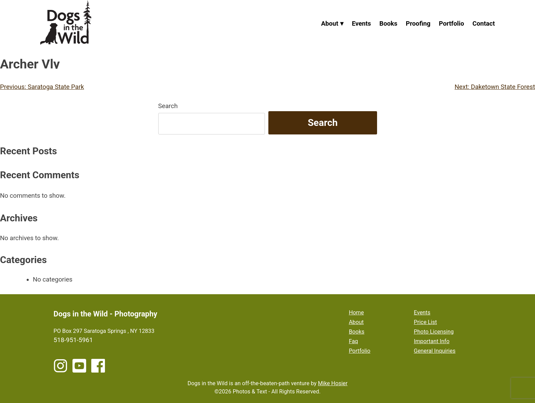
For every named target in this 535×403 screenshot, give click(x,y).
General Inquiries (435, 351)
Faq (353, 341)
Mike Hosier (333, 383)
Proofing (418, 23)
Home (356, 312)
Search (168, 106)
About (329, 23)
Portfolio (451, 23)
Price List (425, 322)
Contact (483, 23)
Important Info (432, 341)
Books (388, 23)
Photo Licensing (434, 331)
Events (361, 23)
